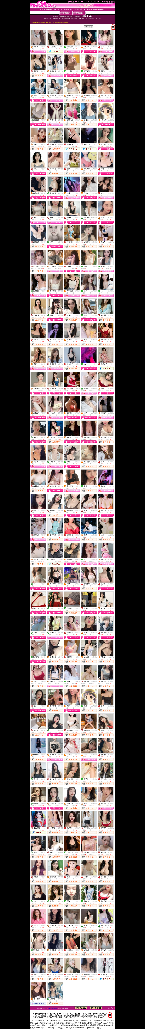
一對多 (95, 266)
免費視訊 (43, 47)
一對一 (61, 47)
